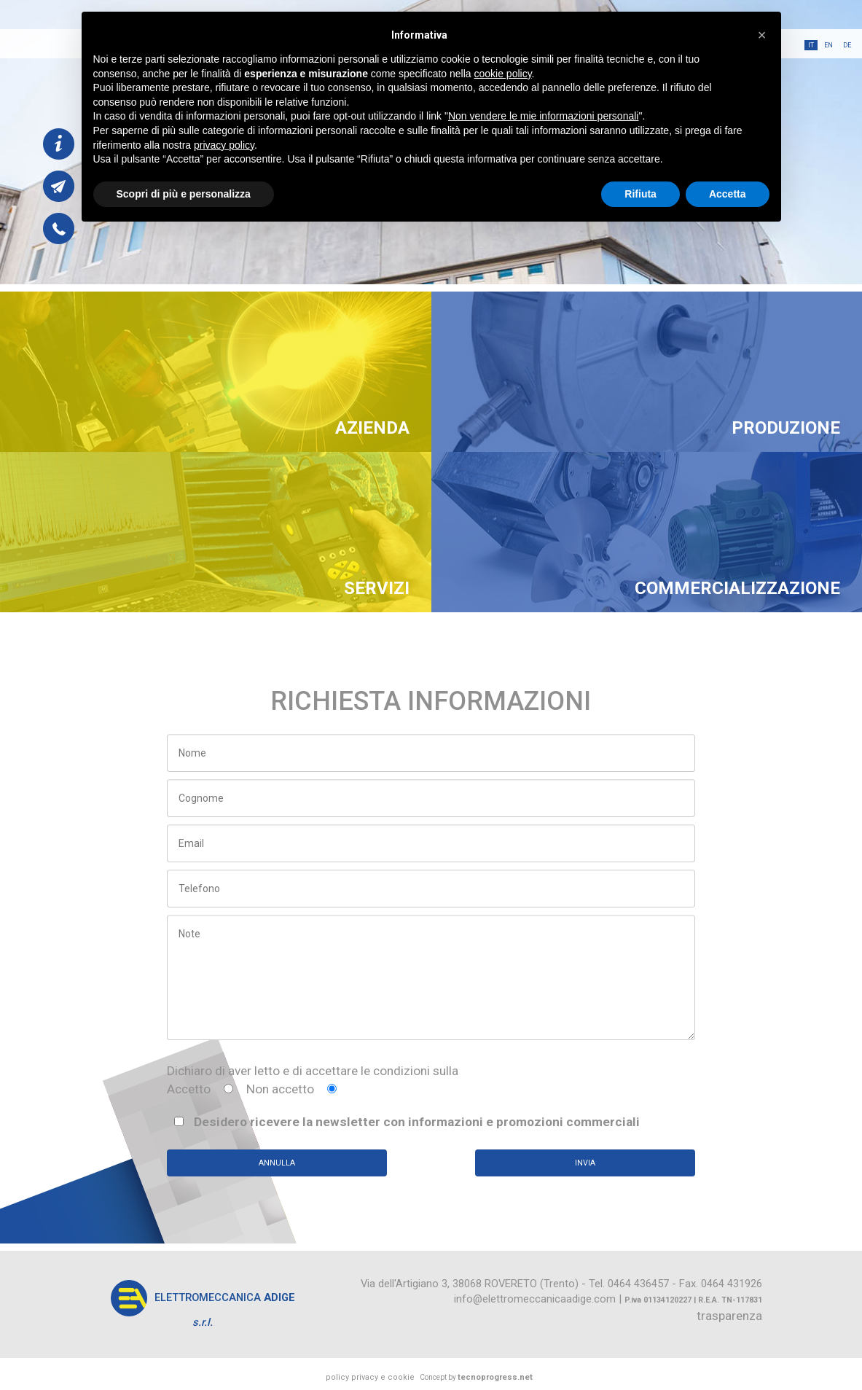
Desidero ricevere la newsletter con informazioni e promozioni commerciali (407, 1121)
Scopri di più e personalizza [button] (184, 194)
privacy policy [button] (224, 145)
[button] (762, 35)
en (828, 45)
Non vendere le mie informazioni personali (543, 116)
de (847, 45)
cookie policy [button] (502, 73)
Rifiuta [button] (640, 194)
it (811, 45)
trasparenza (729, 1315)
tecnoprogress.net (495, 1377)
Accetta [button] (727, 194)
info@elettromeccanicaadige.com (535, 1298)
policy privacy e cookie (370, 1377)
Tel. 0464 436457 (629, 1283)
